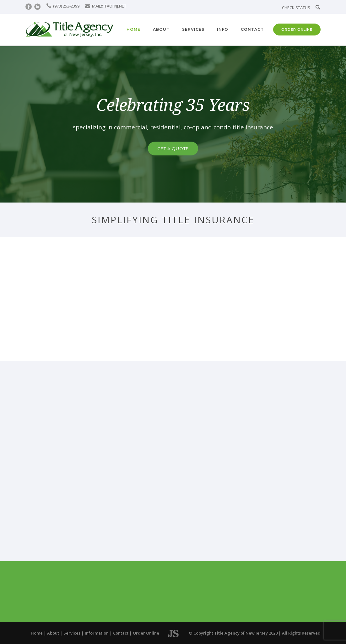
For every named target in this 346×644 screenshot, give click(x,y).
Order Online (146, 633)
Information (97, 633)
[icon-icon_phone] (49, 5)
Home (133, 29)
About (161, 29)
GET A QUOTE (173, 148)
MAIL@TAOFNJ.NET (109, 6)
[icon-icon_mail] (88, 5)
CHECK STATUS (296, 7)
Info (222, 29)
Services (193, 29)
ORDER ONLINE (296, 29)
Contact (252, 29)
